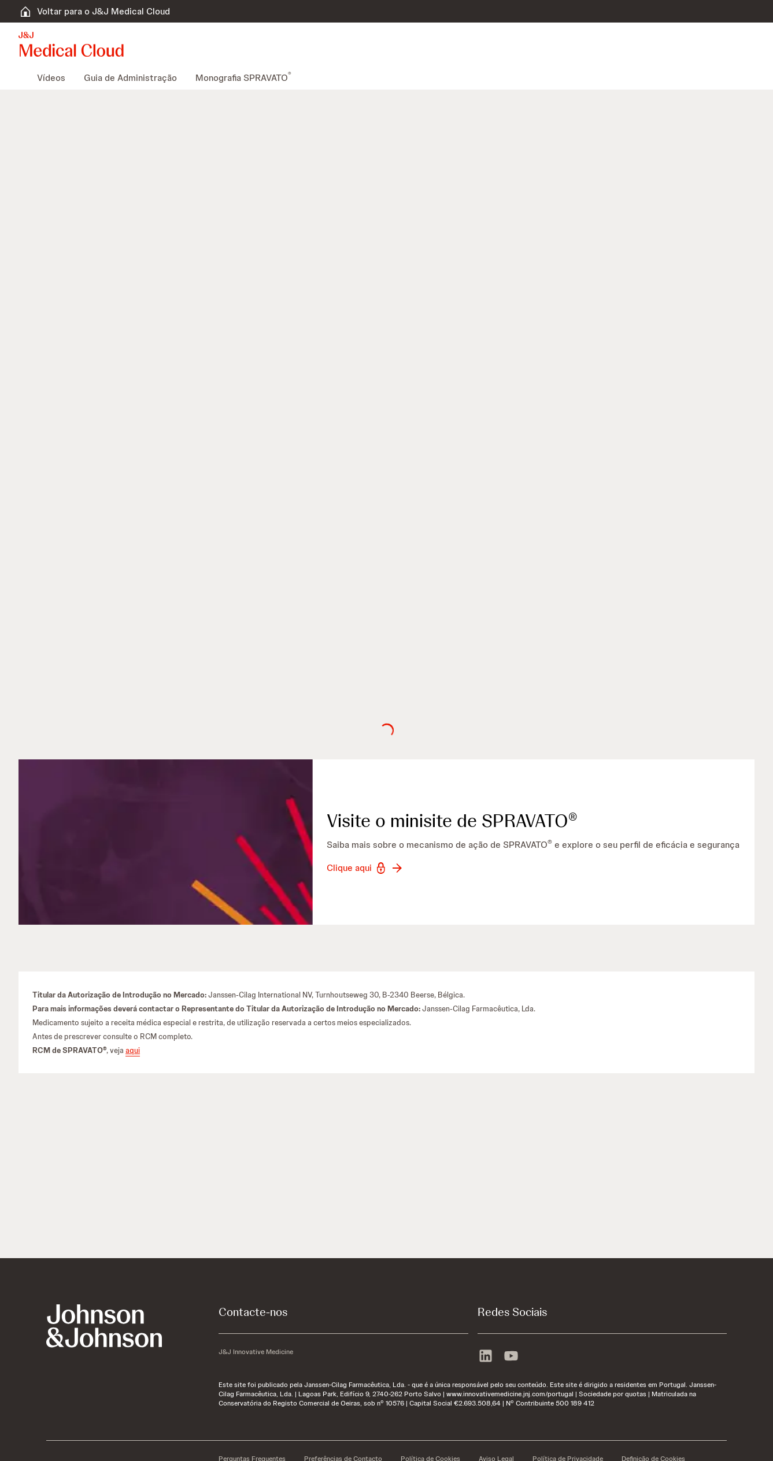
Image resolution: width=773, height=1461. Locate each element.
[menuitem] (23, 78)
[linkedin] (486, 1357)
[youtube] (511, 1357)
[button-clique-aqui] (365, 868)
